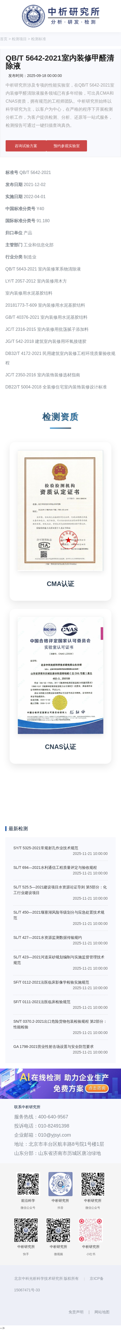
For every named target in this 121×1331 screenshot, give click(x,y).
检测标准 (38, 39)
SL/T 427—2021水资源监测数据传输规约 (47, 937)
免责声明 (76, 1312)
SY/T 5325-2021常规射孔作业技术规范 (45, 848)
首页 (3, 39)
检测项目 (19, 39)
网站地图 (101, 1312)
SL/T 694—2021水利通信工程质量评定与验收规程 (55, 867)
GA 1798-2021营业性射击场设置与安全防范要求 (53, 1046)
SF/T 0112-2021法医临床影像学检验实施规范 (51, 982)
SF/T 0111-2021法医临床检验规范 (41, 1002)
